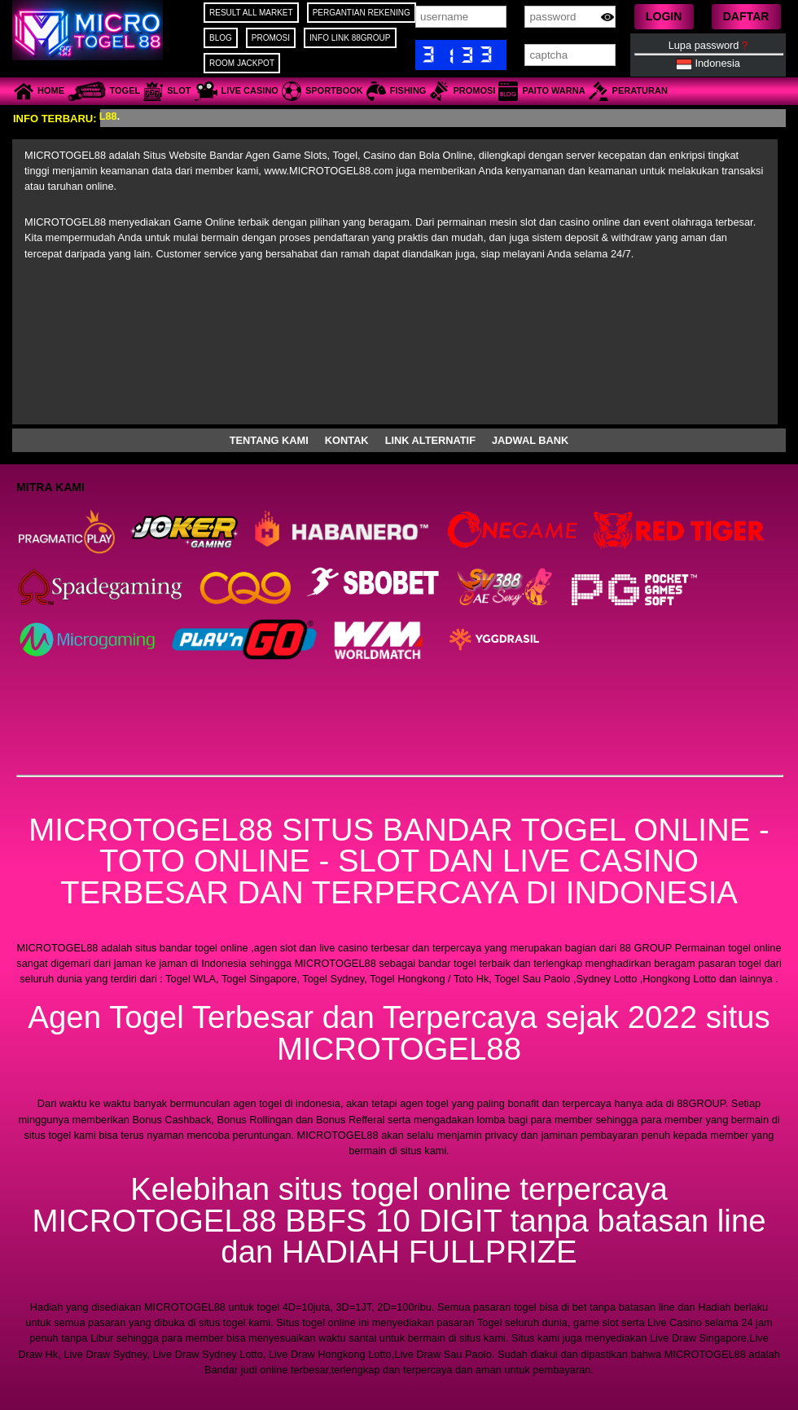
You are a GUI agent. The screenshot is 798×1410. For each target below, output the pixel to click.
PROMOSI (271, 37)
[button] (664, 16)
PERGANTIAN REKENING (361, 12)
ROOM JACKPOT (241, 63)
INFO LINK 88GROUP (349, 37)
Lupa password (708, 45)
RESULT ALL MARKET (251, 12)
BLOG (220, 37)
